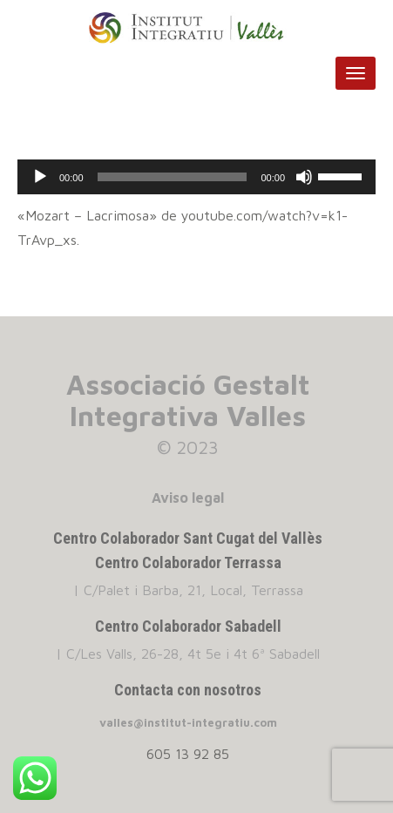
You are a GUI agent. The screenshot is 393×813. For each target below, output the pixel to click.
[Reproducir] (40, 177)
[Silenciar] (304, 177)
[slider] (172, 177)
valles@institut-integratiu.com (188, 722)
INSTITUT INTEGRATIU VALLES (196, 28)
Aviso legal (188, 497)
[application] (196, 176)
